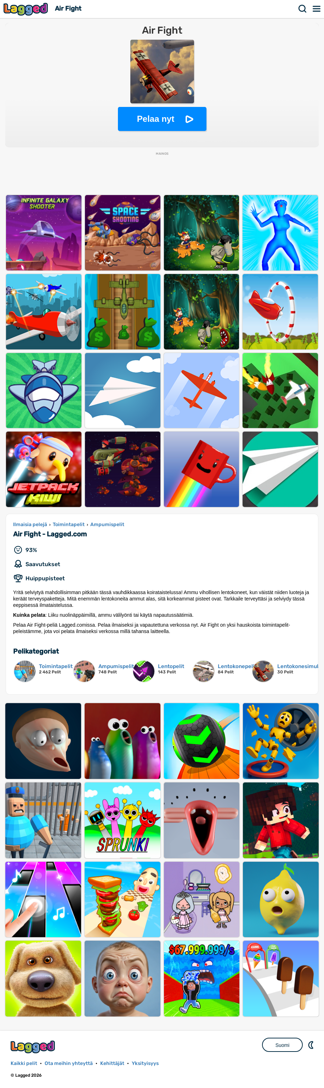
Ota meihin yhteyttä (69, 1063)
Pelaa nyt (155, 119)
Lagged (27, 9)
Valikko (317, 9)
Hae (303, 9)
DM (312, 1045)
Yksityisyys (145, 1063)
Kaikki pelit (24, 1063)
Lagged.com (34, 1047)
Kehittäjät (112, 1063)
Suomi (282, 1045)
